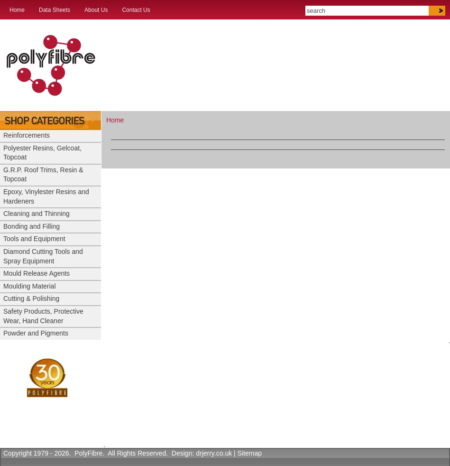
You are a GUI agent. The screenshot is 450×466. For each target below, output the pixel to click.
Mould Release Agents (36, 273)
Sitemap (250, 453)
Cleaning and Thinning (36, 213)
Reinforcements (26, 135)
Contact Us (136, 10)
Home (17, 10)
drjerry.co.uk (214, 453)
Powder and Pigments (35, 333)
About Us (96, 10)
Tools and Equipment (34, 238)
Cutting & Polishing (31, 298)
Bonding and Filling (31, 226)
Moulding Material (29, 286)
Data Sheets (54, 10)
